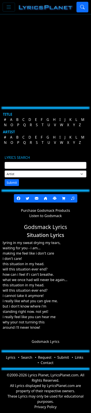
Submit (12, 182)
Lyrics (10, 357)
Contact (47, 362)
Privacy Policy (45, 406)
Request (45, 357)
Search (26, 357)
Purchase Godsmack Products (45, 210)
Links (79, 357)
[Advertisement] (45, 58)
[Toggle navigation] (9, 7)
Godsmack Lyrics (45, 341)
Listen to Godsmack (45, 215)
